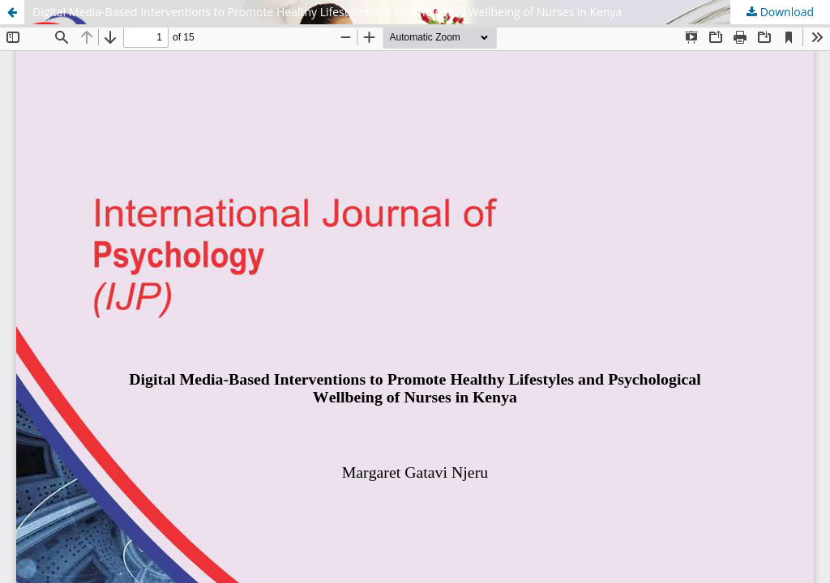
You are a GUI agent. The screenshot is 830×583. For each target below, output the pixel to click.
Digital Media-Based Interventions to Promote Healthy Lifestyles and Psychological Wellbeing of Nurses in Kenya (327, 11)
